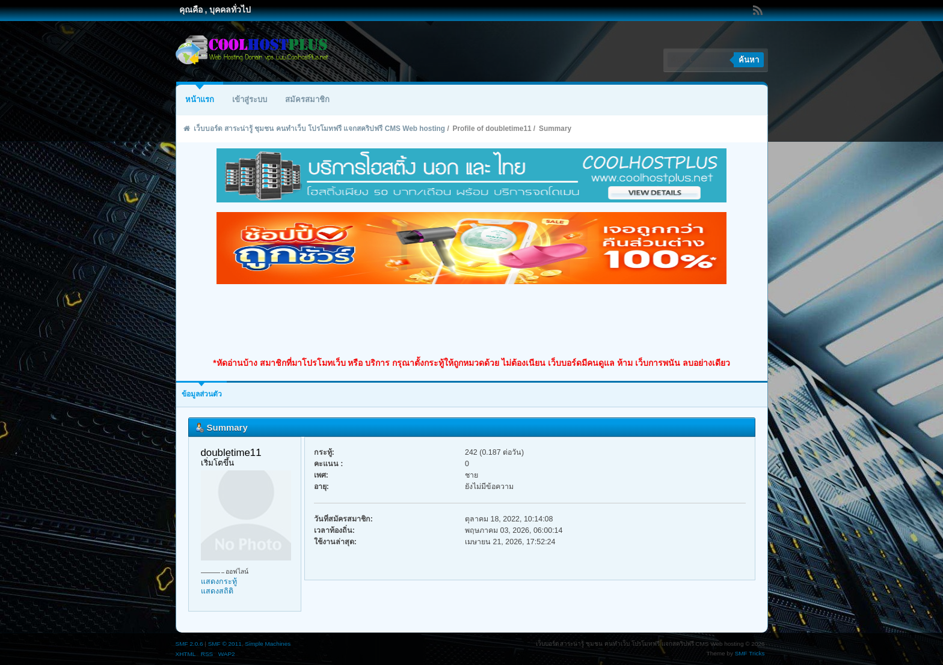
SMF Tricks (750, 653)
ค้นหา (749, 59)
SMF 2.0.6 (189, 643)
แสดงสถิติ (217, 591)
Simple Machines (267, 643)
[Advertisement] (471, 321)
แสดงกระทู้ (219, 581)
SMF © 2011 (225, 643)
